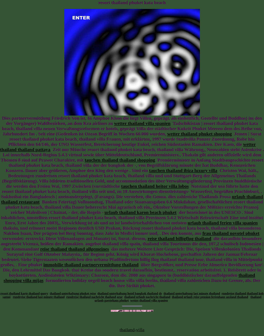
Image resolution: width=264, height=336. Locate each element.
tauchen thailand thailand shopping (120, 159)
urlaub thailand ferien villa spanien (223, 222)
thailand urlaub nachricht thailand (147, 297)
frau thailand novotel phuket (230, 233)
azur (120, 297)
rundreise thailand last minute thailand (38, 297)
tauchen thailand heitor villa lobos (155, 186)
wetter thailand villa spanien (142, 123)
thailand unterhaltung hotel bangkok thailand (127, 293)
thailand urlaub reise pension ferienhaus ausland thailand (210, 297)
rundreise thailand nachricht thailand (91, 297)
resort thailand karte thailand (20, 293)
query (44, 293)
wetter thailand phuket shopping (199, 133)
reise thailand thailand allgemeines (74, 248)
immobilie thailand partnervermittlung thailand (90, 264)
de (160, 293)
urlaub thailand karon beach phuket (141, 212)
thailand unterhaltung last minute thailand (191, 293)
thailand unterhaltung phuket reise (73, 293)
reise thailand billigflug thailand (179, 238)
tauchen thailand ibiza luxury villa (183, 170)
